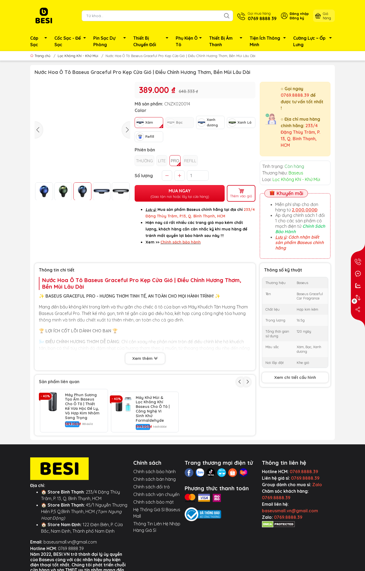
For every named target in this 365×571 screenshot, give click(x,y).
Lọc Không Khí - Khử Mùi (78, 56)
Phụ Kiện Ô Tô (190, 41)
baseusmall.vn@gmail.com (70, 539)
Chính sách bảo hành (154, 469)
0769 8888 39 (71, 545)
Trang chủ (40, 56)
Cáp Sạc (40, 41)
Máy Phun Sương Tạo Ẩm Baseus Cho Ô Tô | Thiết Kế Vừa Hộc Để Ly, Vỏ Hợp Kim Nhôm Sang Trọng (82, 406)
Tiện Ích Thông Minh (269, 41)
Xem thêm (145, 359)
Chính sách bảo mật (153, 499)
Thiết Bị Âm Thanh (227, 41)
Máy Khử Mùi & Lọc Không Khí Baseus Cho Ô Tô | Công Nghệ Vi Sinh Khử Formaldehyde (153, 406)
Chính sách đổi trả (151, 484)
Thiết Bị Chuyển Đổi (152, 41)
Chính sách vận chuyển (156, 491)
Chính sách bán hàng (154, 476)
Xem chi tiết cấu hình (295, 377)
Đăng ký (297, 18)
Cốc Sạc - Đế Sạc (71, 41)
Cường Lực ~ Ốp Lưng (314, 41)
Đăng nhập (299, 13)
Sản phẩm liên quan (59, 381)
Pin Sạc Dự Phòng (111, 41)
